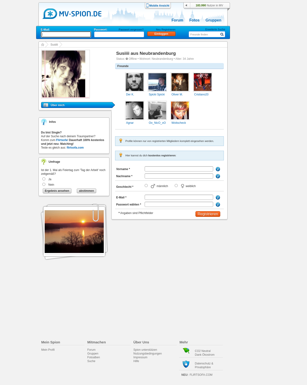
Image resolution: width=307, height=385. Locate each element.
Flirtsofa (61, 140)
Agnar (130, 122)
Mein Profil (48, 349)
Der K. (130, 94)
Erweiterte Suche (215, 29)
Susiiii (54, 44)
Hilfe (136, 361)
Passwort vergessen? (131, 29)
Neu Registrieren (166, 29)
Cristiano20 (201, 94)
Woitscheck (179, 122)
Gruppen (213, 20)
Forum (177, 20)
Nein (51, 184)
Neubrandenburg (158, 53)
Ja (50, 179)
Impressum (140, 357)
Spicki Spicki (157, 94)
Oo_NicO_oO (157, 122)
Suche (91, 361)
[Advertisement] (254, 135)
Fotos (194, 20)
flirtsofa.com (75, 147)
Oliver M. (177, 94)
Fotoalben (93, 357)
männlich (162, 186)
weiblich (191, 186)
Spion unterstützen (145, 349)
